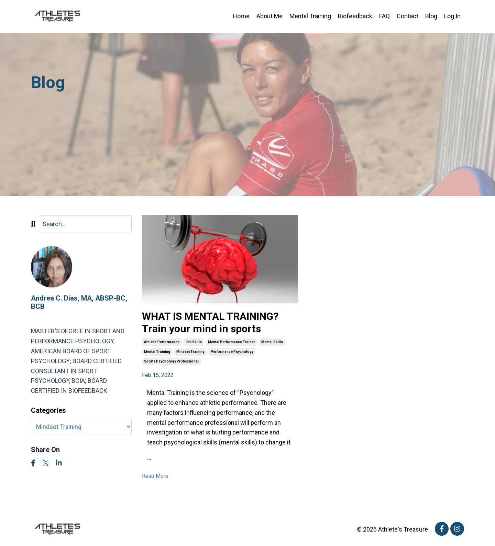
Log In (452, 16)
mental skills (272, 342)
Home (241, 16)
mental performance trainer (231, 342)
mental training (157, 352)
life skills (194, 342)
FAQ (384, 16)
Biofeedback (355, 16)
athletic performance (161, 342)
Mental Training (310, 16)
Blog (431, 16)
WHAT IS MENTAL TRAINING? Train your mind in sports (210, 322)
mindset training (190, 352)
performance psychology (232, 352)
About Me (269, 16)
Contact (407, 16)
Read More (155, 476)
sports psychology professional (171, 361)
